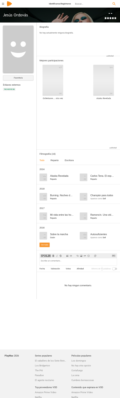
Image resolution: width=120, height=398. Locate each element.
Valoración (55, 269)
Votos (68, 269)
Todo (42, 160)
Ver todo (44, 245)
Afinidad (80, 269)
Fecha (42, 269)
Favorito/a (18, 78)
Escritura (69, 160)
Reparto (55, 160)
